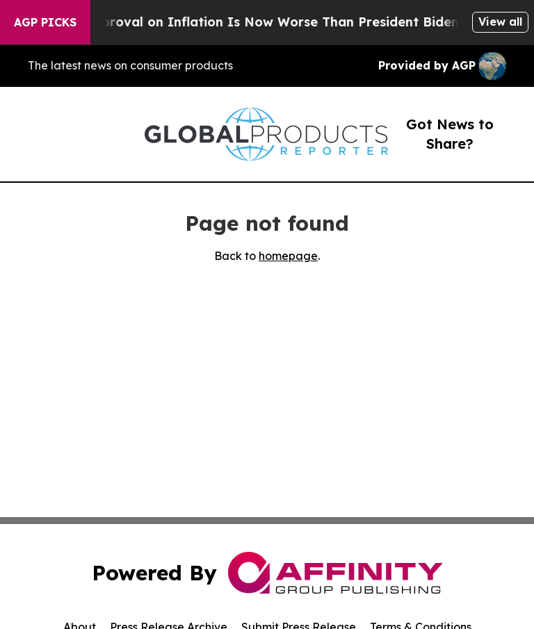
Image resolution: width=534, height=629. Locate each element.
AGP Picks (45, 22)
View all (500, 21)
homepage (288, 256)
